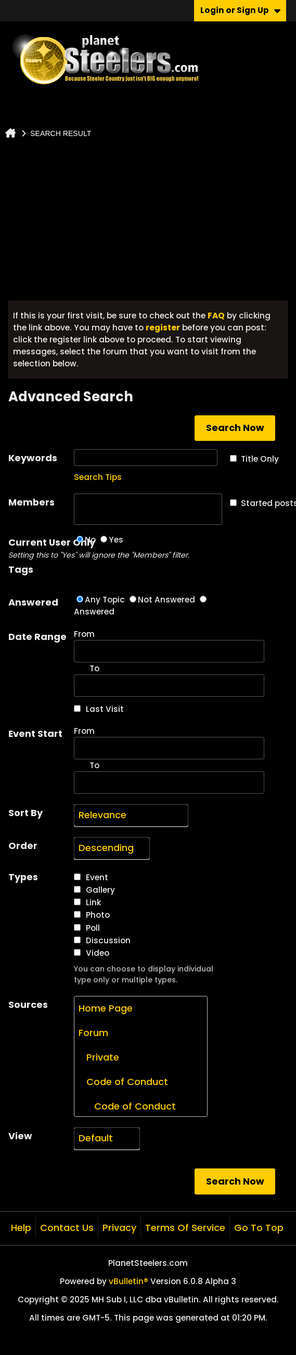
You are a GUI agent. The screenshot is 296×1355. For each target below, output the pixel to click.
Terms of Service (185, 1227)
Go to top (259, 1227)
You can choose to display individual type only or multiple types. (143, 974)
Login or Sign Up (240, 10)
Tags (20, 569)
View (20, 1135)
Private (99, 1057)
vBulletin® (128, 1281)
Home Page (106, 1008)
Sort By (25, 812)
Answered (33, 602)
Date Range (37, 636)
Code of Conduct (123, 1081)
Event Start (35, 733)
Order (22, 845)
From (169, 645)
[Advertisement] (148, 222)
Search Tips (98, 477)
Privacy (119, 1227)
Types (23, 876)
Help (21, 1227)
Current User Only (41, 548)
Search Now (235, 427)
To (94, 765)
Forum (93, 1032)
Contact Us (67, 1227)
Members (31, 502)
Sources (28, 1004)
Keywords (32, 457)
